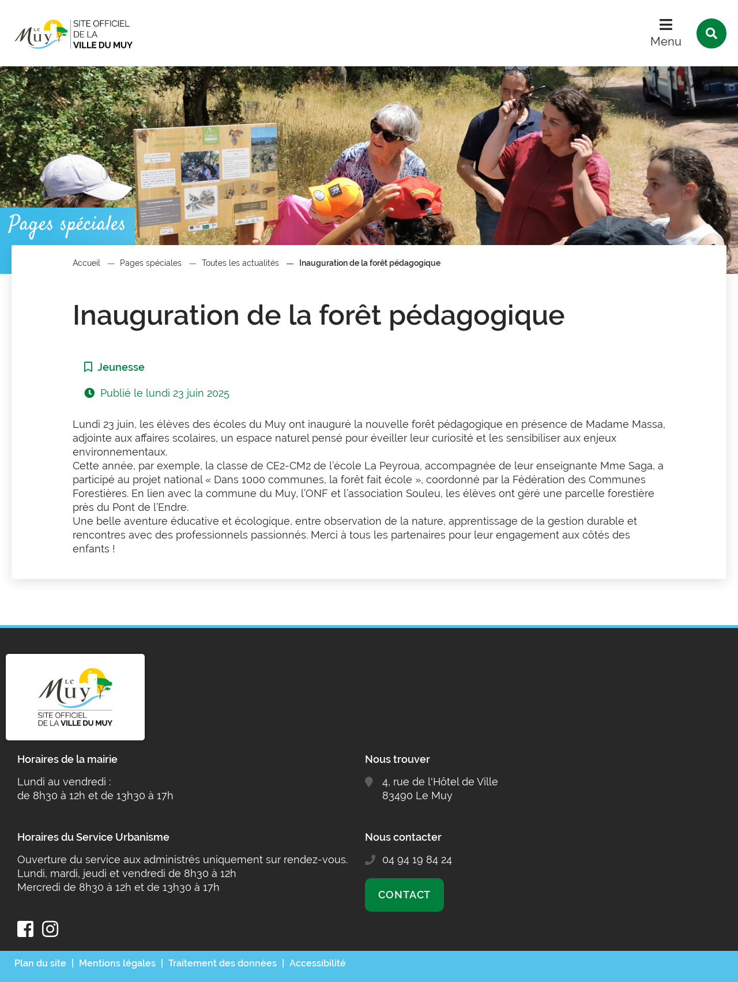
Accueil (86, 263)
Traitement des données (222, 963)
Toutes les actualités (240, 263)
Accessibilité (317, 963)
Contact (404, 895)
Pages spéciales (151, 263)
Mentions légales (117, 963)
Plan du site (40, 963)
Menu (665, 41)
